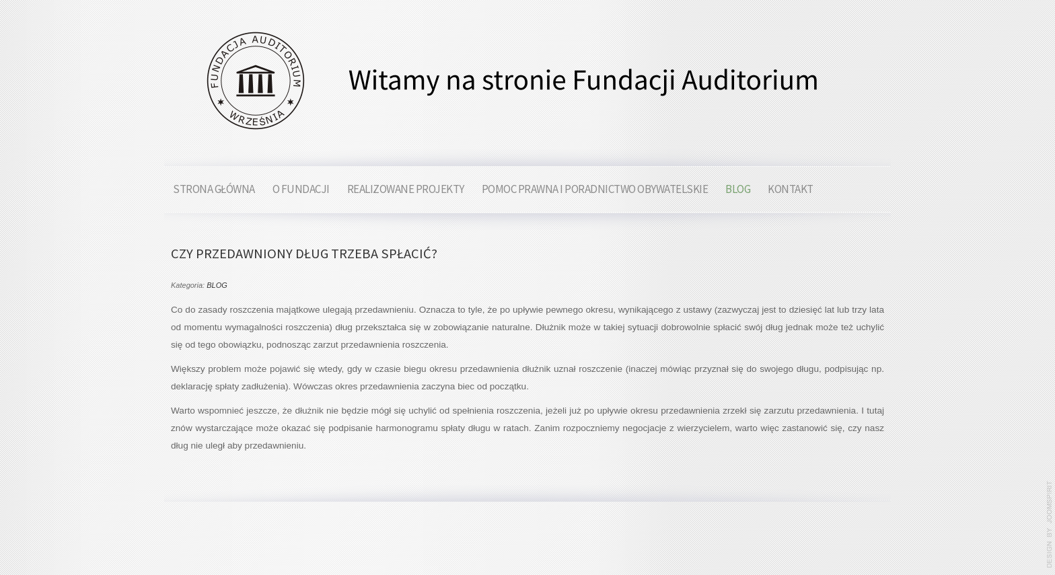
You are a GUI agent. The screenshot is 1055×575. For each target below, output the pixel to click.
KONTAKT (790, 189)
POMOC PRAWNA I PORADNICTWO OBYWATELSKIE (595, 189)
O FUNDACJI (301, 189)
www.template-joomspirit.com (1049, 524)
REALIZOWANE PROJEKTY (405, 189)
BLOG (737, 189)
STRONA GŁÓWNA (214, 189)
